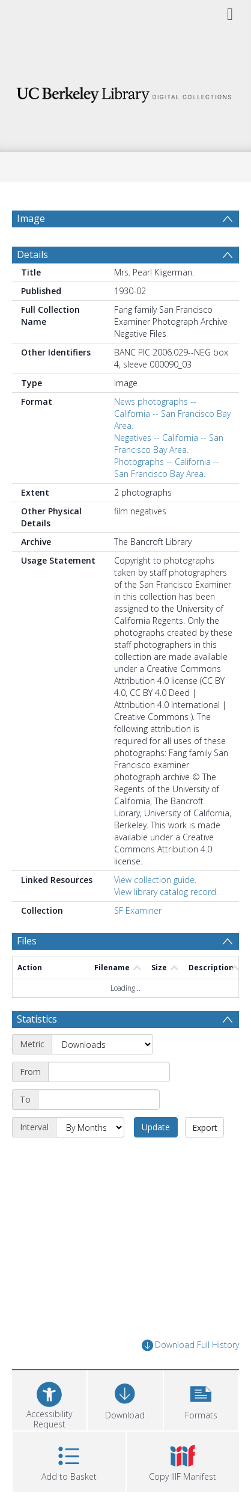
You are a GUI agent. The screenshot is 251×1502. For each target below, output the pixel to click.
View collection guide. (155, 879)
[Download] (125, 1398)
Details (32, 254)
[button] (201, 1398)
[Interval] (90, 1127)
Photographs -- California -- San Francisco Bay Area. (166, 467)
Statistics (37, 1019)
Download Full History (190, 1345)
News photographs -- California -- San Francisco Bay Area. (172, 413)
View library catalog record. (166, 891)
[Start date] (109, 1072)
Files (27, 940)
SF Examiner (138, 910)
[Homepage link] (126, 92)
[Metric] (102, 1044)
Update (156, 1127)
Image (31, 218)
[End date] (99, 1099)
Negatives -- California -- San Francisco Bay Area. (168, 443)
